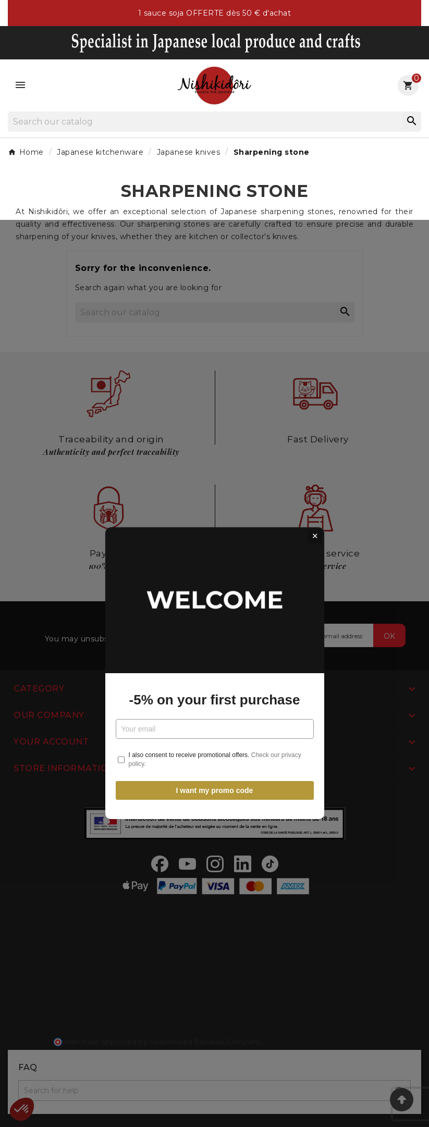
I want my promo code (214, 680)
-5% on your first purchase (214, 590)
